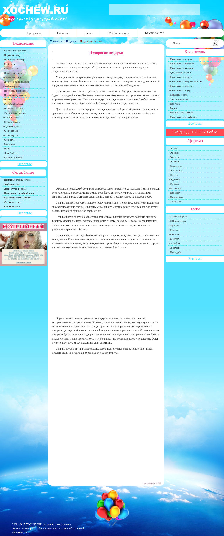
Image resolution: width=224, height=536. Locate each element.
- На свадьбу (9, 99)
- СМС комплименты (179, 99)
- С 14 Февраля (10, 130)
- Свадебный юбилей (13, 104)
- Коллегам (174, 234)
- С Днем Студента (12, 126)
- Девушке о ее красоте (180, 72)
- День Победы (10, 153)
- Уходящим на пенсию (14, 113)
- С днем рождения (178, 216)
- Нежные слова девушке (181, 112)
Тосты (88, 33)
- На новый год (176, 197)
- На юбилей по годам (13, 108)
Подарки (62, 33)
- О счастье (174, 157)
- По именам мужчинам (14, 95)
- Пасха (6, 148)
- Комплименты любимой (181, 63)
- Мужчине (174, 225)
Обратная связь (21, 532)
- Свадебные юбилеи (13, 157)
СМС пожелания (119, 33)
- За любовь (174, 243)
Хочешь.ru (56, 41)
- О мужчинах (175, 166)
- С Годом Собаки (11, 122)
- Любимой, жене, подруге (16, 82)
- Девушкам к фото (178, 94)
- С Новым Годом (177, 221)
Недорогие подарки (91, 41)
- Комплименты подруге (180, 77)
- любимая (15, 188)
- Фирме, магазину (12, 77)
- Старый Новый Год (13, 117)
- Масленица (9, 144)
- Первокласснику (12, 55)
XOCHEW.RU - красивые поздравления (49, 524)
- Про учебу (174, 192)
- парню (11, 206)
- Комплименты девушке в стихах (185, 81)
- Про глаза (174, 103)
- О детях (173, 175)
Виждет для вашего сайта (194, 132)
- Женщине (174, 230)
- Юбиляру (174, 239)
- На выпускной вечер (13, 59)
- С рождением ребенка (14, 50)
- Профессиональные (13, 73)
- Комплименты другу (179, 90)
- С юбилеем (9, 64)
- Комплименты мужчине (181, 86)
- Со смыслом (175, 201)
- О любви (174, 161)
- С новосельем (10, 68)
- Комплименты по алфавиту (183, 117)
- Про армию (175, 188)
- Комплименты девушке (181, 59)
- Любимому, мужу (12, 86)
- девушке (17, 179)
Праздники (34, 33)
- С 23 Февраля (10, 135)
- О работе (174, 184)
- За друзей (174, 247)
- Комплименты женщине (181, 68)
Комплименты (154, 32)
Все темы (25, 164)
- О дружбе (174, 179)
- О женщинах (176, 170)
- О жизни (174, 152)
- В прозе (173, 108)
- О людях (174, 148)
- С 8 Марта (9, 139)
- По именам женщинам (14, 90)
